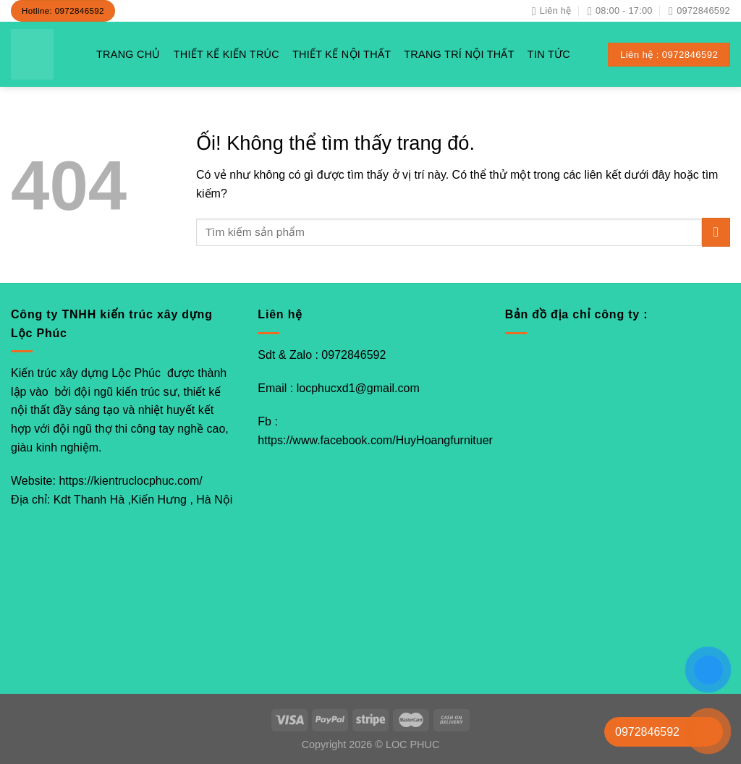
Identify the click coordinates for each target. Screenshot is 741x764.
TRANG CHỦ (128, 54)
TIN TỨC (549, 54)
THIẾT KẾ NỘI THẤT (341, 54)
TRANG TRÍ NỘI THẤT (459, 54)
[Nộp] (716, 232)
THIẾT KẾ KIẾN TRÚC (226, 54)
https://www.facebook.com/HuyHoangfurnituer (375, 440)
